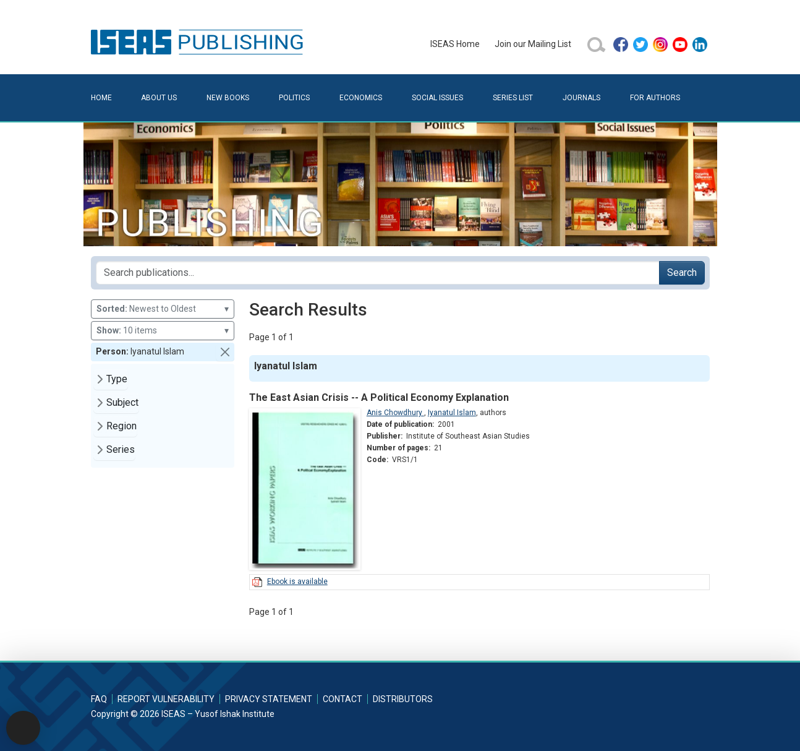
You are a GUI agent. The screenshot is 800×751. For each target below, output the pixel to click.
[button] (225, 352)
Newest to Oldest (162, 309)
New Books (227, 97)
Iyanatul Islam (452, 412)
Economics (360, 97)
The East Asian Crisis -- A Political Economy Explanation (379, 397)
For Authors (655, 97)
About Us (159, 97)
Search (682, 272)
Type (116, 379)
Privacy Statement (268, 699)
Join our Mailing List (533, 44)
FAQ (99, 699)
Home (101, 97)
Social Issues (437, 97)
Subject (122, 402)
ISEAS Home (455, 44)
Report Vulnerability (166, 699)
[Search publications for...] (378, 273)
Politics (294, 97)
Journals (581, 97)
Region (121, 426)
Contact (342, 699)
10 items (162, 330)
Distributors (403, 699)
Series (120, 449)
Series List (513, 97)
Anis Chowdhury (395, 412)
